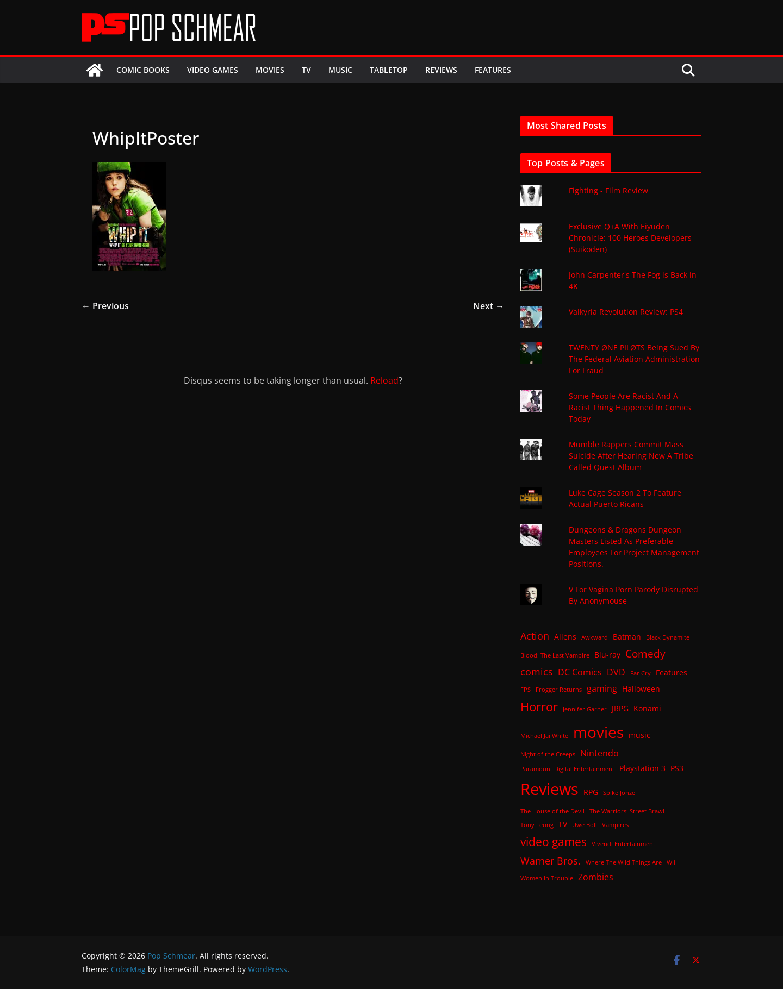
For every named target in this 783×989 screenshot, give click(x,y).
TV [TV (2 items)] (562, 824)
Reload (384, 380)
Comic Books (143, 70)
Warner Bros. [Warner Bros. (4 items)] (550, 860)
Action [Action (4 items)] (534, 635)
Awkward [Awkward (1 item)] (594, 637)
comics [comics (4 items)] (536, 671)
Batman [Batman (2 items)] (627, 636)
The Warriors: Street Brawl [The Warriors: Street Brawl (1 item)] (626, 811)
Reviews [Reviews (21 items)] (549, 789)
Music (340, 70)
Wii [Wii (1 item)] (671, 862)
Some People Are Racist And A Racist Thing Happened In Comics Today (630, 407)
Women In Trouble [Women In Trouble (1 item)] (546, 878)
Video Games (212, 70)
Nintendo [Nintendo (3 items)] (599, 753)
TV (306, 70)
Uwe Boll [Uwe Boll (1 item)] (584, 825)
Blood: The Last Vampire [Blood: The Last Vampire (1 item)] (554, 655)
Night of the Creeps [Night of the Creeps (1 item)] (547, 754)
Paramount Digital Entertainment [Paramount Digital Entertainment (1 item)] (567, 769)
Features (493, 70)
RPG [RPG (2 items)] (590, 792)
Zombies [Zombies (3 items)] (595, 877)
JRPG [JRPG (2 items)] (620, 708)
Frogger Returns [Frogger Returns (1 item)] (559, 689)
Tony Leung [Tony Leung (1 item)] (537, 825)
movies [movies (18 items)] (598, 732)
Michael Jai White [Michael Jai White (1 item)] (544, 736)
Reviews (441, 70)
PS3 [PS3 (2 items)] (676, 768)
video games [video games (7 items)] (553, 841)
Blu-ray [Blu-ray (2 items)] (607, 654)
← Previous (105, 306)
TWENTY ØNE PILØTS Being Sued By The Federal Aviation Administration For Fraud (634, 358)
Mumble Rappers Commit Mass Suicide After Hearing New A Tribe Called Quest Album (631, 455)
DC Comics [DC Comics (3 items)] (580, 672)
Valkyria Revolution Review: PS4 (626, 311)
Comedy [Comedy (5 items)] (645, 653)
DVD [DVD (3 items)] (616, 672)
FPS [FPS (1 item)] (525, 689)
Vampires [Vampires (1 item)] (615, 825)
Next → (488, 306)
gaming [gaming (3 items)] (602, 688)
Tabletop (389, 70)
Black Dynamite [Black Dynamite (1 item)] (667, 637)
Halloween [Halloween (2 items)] (641, 689)
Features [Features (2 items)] (671, 672)
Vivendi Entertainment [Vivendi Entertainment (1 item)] (623, 844)
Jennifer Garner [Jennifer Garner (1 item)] (585, 709)
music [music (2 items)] (639, 735)
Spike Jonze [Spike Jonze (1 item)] (619, 793)
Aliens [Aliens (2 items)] (565, 636)
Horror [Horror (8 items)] (539, 706)
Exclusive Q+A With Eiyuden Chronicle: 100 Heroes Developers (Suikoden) (630, 237)
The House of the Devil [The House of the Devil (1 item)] (552, 811)
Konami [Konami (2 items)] (647, 708)
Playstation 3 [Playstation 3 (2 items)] (642, 768)
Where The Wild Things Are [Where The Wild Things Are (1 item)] (624, 862)
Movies (270, 70)
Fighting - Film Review (608, 190)
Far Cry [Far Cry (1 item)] (640, 673)
